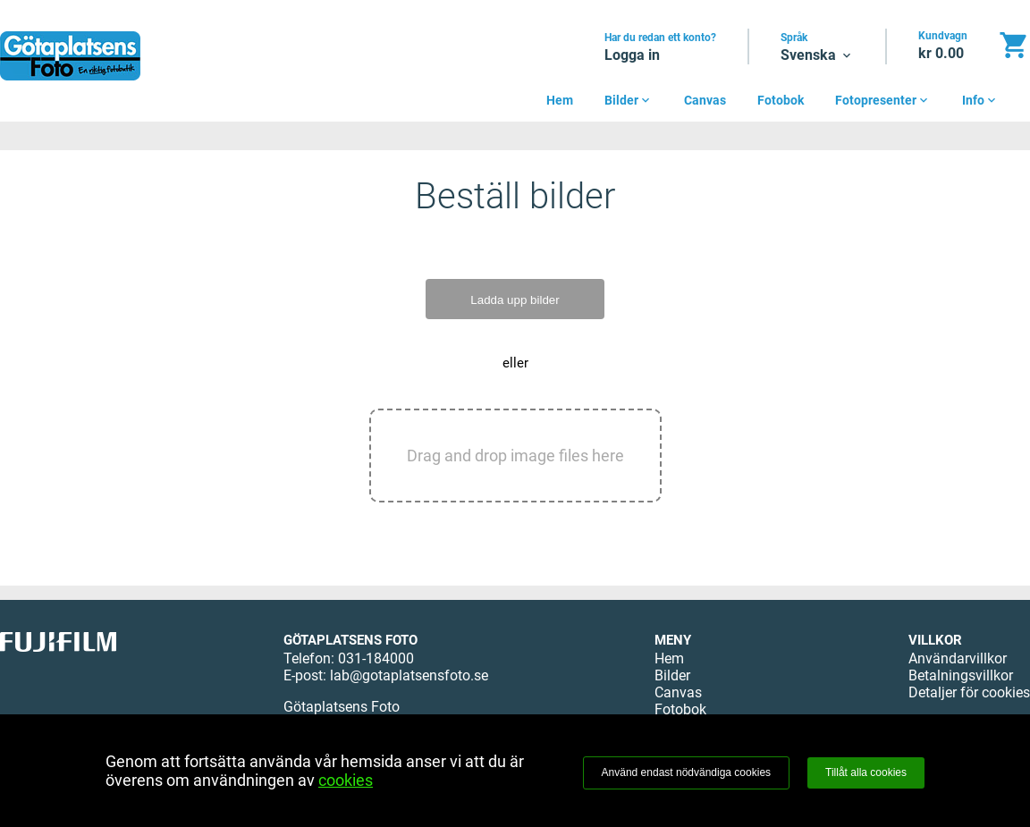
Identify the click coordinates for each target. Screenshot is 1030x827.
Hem (559, 100)
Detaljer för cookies (969, 692)
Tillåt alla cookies (866, 772)
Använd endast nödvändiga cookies (686, 772)
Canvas (705, 100)
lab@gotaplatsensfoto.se (409, 675)
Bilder (628, 100)
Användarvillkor (957, 658)
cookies (345, 780)
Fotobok (780, 100)
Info (980, 100)
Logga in (632, 54)
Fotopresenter (883, 100)
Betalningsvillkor (960, 675)
